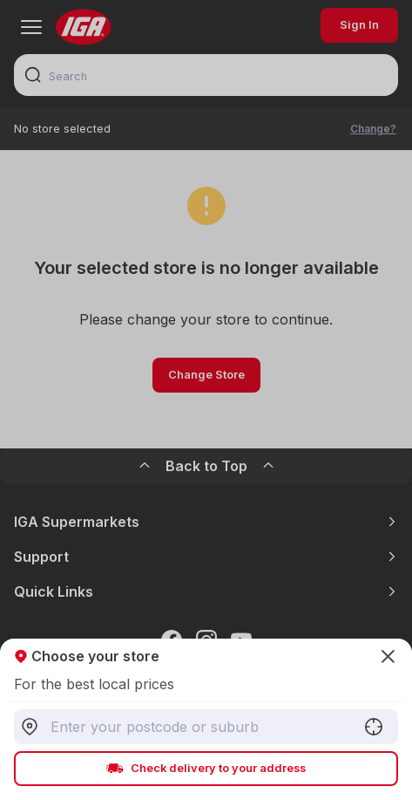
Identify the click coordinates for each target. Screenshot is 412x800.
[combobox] (206, 726)
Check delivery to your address (206, 768)
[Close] (206, 400)
